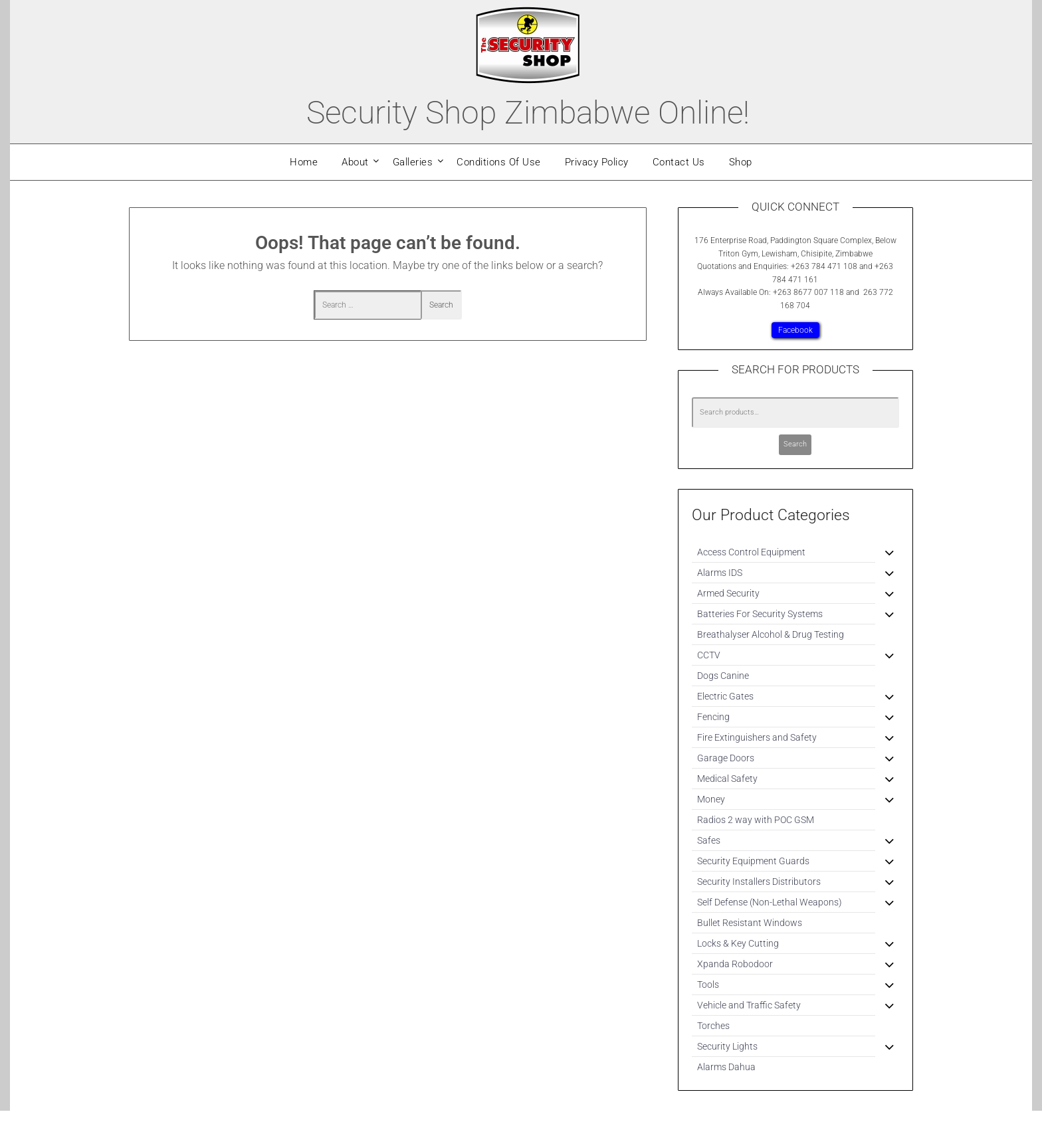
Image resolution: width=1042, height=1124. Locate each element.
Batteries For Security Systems (760, 614)
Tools (708, 984)
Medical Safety (727, 778)
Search (795, 444)
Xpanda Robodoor (735, 964)
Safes (708, 840)
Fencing (713, 716)
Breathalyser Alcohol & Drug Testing (770, 634)
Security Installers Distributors (759, 881)
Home (304, 162)
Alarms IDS (719, 572)
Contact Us (679, 162)
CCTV (708, 655)
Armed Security (728, 593)
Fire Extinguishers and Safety (757, 737)
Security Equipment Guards (753, 861)
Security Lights (727, 1046)
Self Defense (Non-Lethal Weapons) (769, 902)
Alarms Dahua (726, 1067)
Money (711, 799)
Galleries (413, 162)
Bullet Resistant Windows (749, 922)
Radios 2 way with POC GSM (755, 819)
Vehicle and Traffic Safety (749, 1005)
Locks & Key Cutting (738, 943)
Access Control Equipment (751, 552)
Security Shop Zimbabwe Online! (528, 113)
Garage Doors (725, 758)
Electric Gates (725, 696)
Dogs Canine (723, 675)
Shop (740, 162)
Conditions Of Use (499, 162)
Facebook (795, 330)
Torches (713, 1025)
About (355, 162)
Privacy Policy (597, 162)
